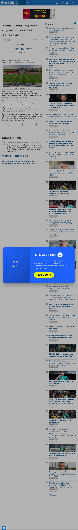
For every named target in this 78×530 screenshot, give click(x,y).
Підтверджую (44, 275)
